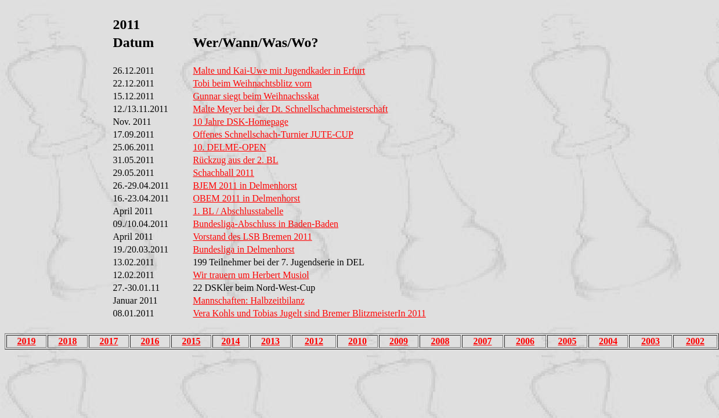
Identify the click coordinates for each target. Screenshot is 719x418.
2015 (191, 341)
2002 (695, 341)
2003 (650, 341)
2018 (68, 341)
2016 (150, 341)
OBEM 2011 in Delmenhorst (246, 198)
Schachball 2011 (223, 173)
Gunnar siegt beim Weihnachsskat (256, 96)
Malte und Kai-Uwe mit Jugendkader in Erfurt (279, 70)
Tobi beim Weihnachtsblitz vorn (252, 83)
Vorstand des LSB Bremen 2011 (252, 237)
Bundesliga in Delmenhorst (243, 249)
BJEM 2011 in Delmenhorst (245, 185)
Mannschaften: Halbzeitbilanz (248, 300)
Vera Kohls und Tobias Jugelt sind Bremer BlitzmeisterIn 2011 (309, 313)
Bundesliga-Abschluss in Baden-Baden (265, 224)
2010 (357, 341)
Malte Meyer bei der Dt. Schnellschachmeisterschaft (290, 109)
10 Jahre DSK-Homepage (240, 122)
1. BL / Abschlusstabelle (238, 211)
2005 (567, 341)
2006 (525, 341)
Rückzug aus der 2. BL (235, 160)
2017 (109, 341)
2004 (608, 341)
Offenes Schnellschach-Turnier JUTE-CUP (273, 134)
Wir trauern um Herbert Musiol (251, 275)
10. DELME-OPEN (229, 147)
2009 (398, 341)
